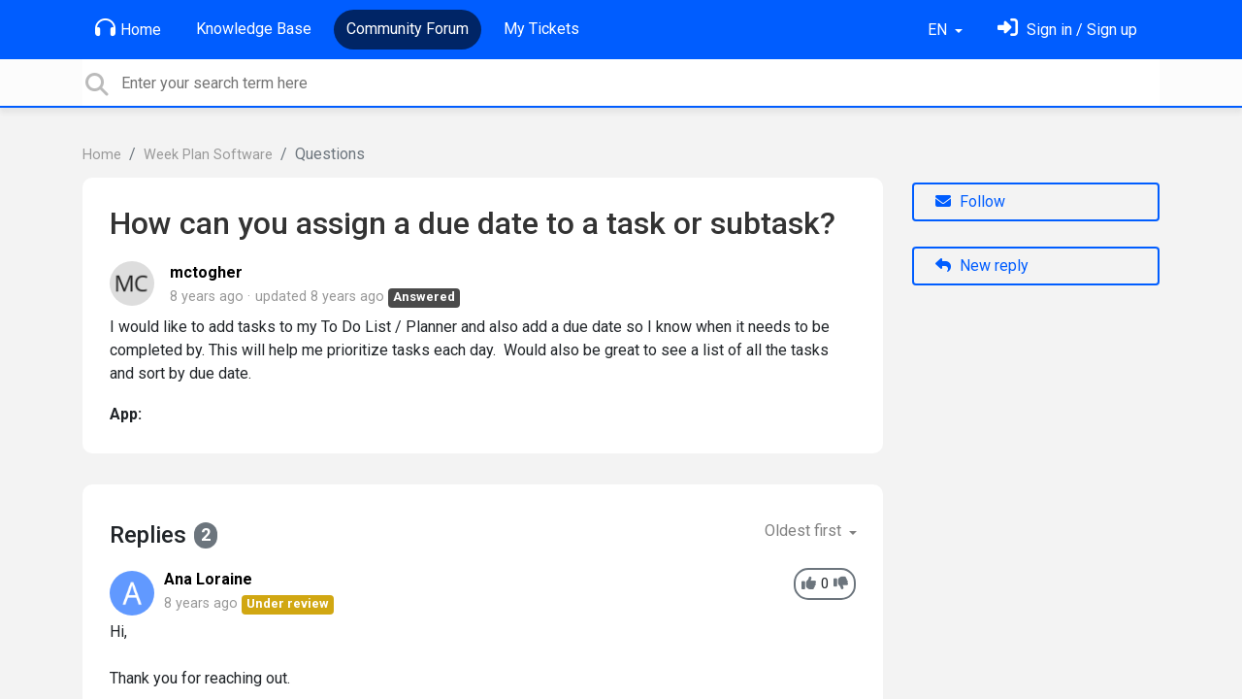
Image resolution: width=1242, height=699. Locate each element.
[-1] (840, 584)
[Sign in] (1067, 30)
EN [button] (939, 29)
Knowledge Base (253, 28)
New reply (982, 265)
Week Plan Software (208, 155)
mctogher (206, 272)
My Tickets (541, 28)
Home (128, 28)
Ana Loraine (208, 579)
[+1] (808, 584)
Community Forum (407, 28)
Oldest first (805, 530)
